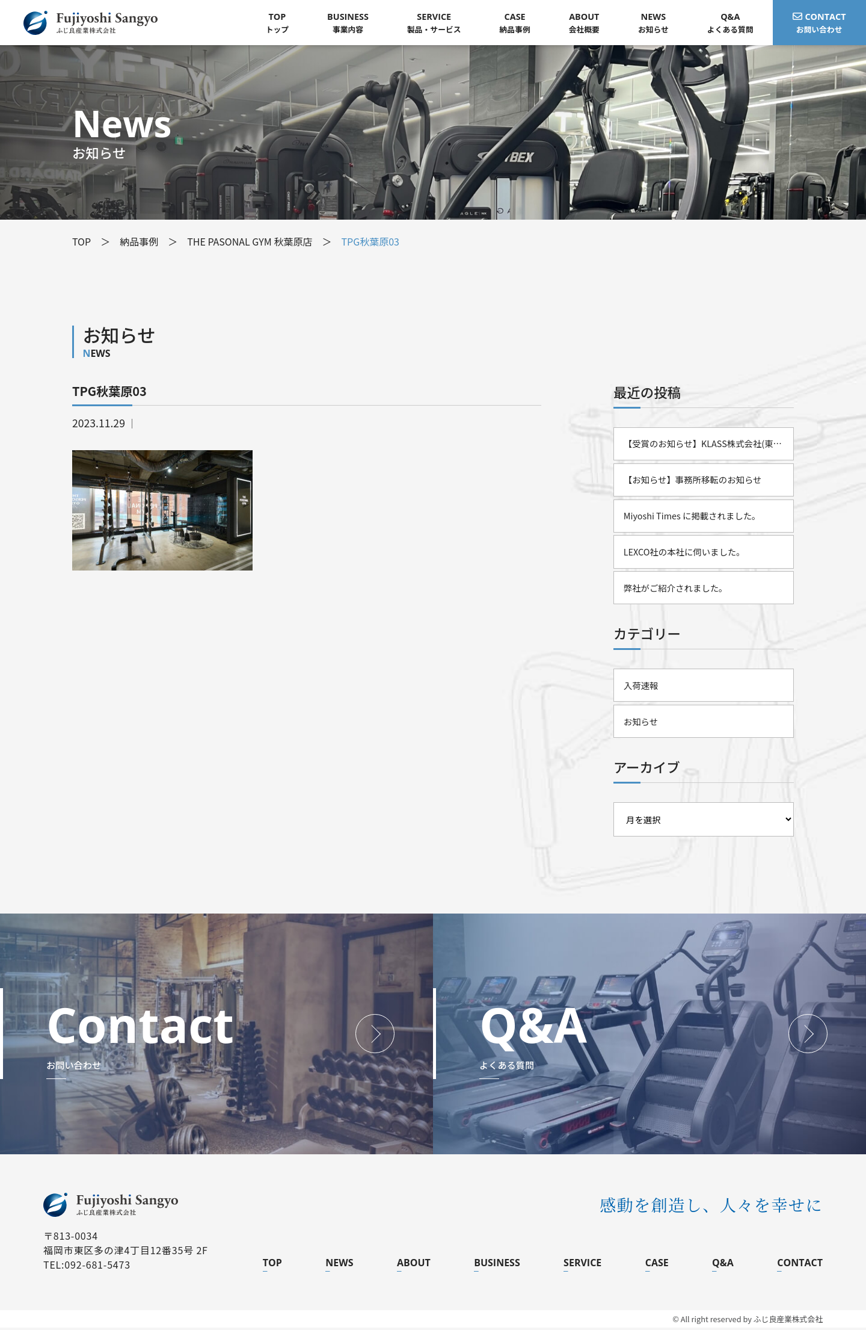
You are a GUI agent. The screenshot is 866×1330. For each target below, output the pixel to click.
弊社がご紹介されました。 (676, 589)
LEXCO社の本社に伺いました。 (684, 552)
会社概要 (584, 22)
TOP (272, 1265)
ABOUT (414, 1265)
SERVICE (582, 1265)
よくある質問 (730, 22)
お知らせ (653, 22)
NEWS (339, 1265)
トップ (277, 22)
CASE (657, 1265)
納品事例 (515, 22)
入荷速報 (641, 687)
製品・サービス (434, 22)
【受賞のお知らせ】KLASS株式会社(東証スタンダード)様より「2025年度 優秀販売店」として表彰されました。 (709, 444)
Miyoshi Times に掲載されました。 (692, 516)
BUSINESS (497, 1265)
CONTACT (800, 1265)
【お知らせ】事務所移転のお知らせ (693, 480)
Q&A (723, 1265)
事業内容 (348, 22)
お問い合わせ (819, 22)
